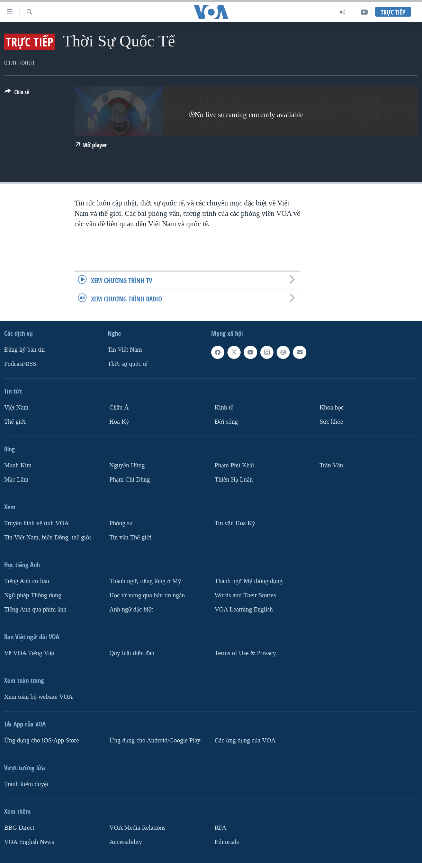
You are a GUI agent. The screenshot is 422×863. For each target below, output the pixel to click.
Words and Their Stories (245, 595)
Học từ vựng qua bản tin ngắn (147, 595)
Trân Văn (331, 465)
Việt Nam (16, 408)
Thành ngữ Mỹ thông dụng (248, 581)
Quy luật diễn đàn (131, 653)
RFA (220, 828)
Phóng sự (121, 523)
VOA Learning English (244, 610)
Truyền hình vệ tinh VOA (36, 523)
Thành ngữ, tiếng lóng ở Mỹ (145, 581)
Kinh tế (224, 408)
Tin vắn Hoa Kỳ (235, 523)
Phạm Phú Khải (234, 465)
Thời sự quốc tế (127, 364)
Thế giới (15, 422)
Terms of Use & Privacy (245, 653)
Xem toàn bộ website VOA (38, 697)
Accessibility (125, 842)
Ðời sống (226, 422)
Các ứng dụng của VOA (245, 741)
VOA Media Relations (137, 828)
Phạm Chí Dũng (129, 480)
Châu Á (119, 408)
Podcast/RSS (20, 364)
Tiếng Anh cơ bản (26, 581)
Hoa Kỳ (119, 422)
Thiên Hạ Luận (234, 480)
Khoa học (332, 408)
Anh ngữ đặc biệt (131, 610)
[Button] (17, 93)
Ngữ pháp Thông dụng (32, 595)
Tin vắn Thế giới (130, 537)
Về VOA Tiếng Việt (29, 653)
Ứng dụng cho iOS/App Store (41, 741)
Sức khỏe (331, 422)
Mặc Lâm (16, 480)
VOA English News (29, 842)
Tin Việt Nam (125, 350)
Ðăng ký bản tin (24, 350)
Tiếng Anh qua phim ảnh (35, 610)
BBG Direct (19, 828)
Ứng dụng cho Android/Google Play (154, 741)
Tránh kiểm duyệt (26, 784)
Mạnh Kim (18, 465)
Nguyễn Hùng (127, 465)
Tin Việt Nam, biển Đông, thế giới (47, 537)
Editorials (227, 842)
